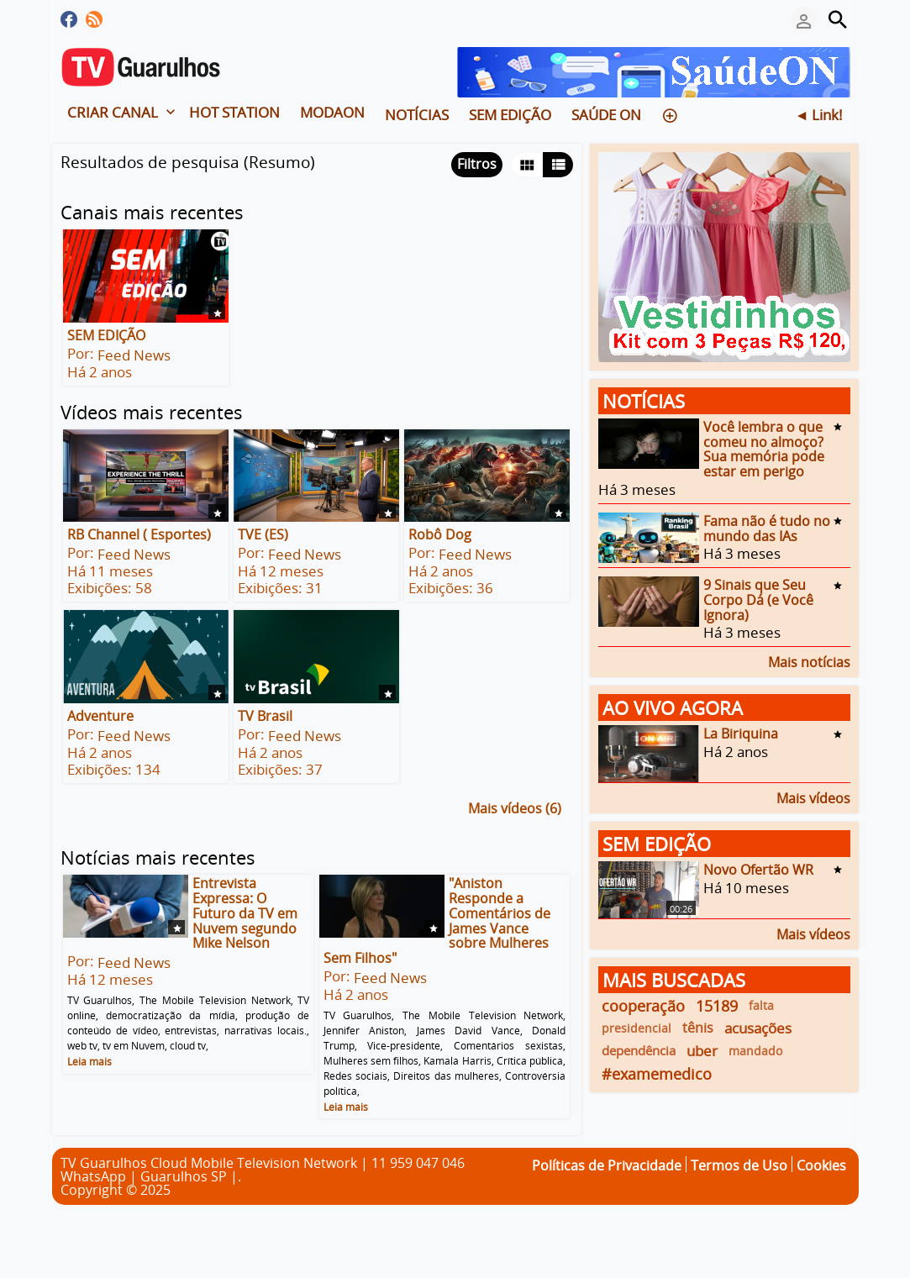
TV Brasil (265, 716)
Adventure (100, 716)
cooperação (643, 1005)
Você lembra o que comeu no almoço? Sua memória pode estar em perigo (763, 449)
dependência (639, 1050)
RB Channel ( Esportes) (139, 534)
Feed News (134, 355)
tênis (697, 1027)
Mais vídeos (813, 797)
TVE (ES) (263, 534)
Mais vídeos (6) (514, 807)
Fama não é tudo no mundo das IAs (766, 528)
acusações (758, 1028)
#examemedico (657, 1073)
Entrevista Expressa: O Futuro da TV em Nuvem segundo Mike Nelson (244, 913)
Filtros (477, 164)
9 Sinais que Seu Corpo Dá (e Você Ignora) (758, 599)
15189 (717, 1005)
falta (761, 1005)
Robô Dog (439, 534)
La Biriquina (740, 733)
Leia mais (89, 1061)
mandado (755, 1051)
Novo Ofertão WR (758, 869)
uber (702, 1050)
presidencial (636, 1028)
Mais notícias (809, 661)
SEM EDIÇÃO (106, 335)
